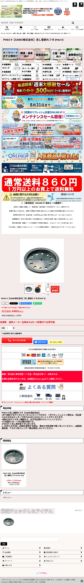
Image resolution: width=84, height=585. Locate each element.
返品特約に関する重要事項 (12, 333)
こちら (43, 582)
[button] (7, 28)
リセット (78, 510)
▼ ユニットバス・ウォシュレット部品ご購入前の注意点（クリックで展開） (28, 402)
